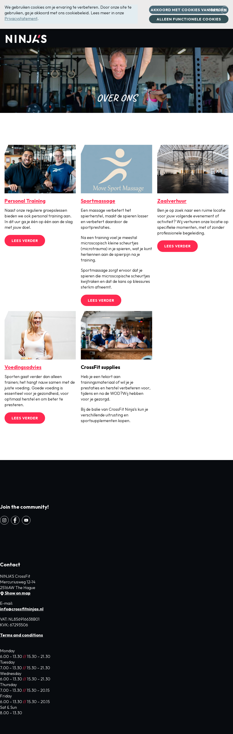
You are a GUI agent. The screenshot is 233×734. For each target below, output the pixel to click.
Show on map (15, 593)
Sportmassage (98, 201)
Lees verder (25, 240)
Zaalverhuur (172, 201)
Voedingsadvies (23, 367)
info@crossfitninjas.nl (21, 609)
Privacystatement (21, 18)
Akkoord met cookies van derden (189, 9)
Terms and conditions (21, 635)
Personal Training (25, 201)
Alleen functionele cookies (189, 19)
